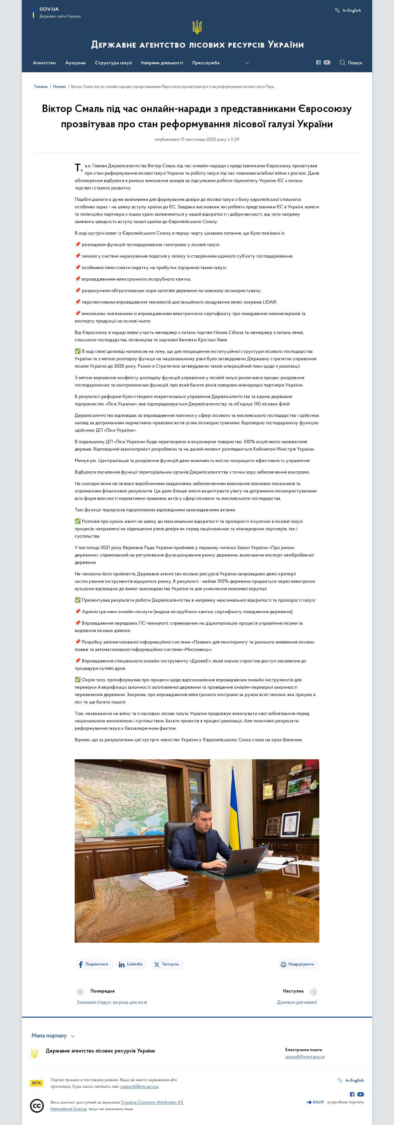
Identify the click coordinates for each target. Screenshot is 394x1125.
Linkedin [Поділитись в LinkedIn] (135, 964)
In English (352, 10)
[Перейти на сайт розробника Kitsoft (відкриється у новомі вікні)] (316, 1102)
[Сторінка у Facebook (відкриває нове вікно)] (318, 62)
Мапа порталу (49, 1036)
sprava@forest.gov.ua (305, 1057)
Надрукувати (301, 964)
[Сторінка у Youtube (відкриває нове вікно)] (327, 62)
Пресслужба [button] (205, 63)
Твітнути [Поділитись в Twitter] (170, 964)
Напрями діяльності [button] (162, 63)
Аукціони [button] (75, 63)
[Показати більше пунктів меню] (247, 63)
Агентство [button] (44, 63)
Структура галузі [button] (113, 63)
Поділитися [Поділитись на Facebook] (97, 964)
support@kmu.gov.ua (139, 1086)
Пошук (355, 63)
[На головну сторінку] (197, 35)
